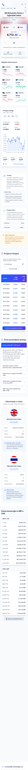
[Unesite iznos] (14, 43)
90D (13, 116)
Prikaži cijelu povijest (19, 164)
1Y (16, 116)
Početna (3, 8)
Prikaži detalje (14, 269)
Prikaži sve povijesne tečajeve (14, 328)
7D (5, 116)
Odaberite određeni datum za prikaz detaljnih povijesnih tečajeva (12, 259)
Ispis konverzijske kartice (14, 619)
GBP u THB (9, 8)
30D (9, 116)
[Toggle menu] (25, 4)
